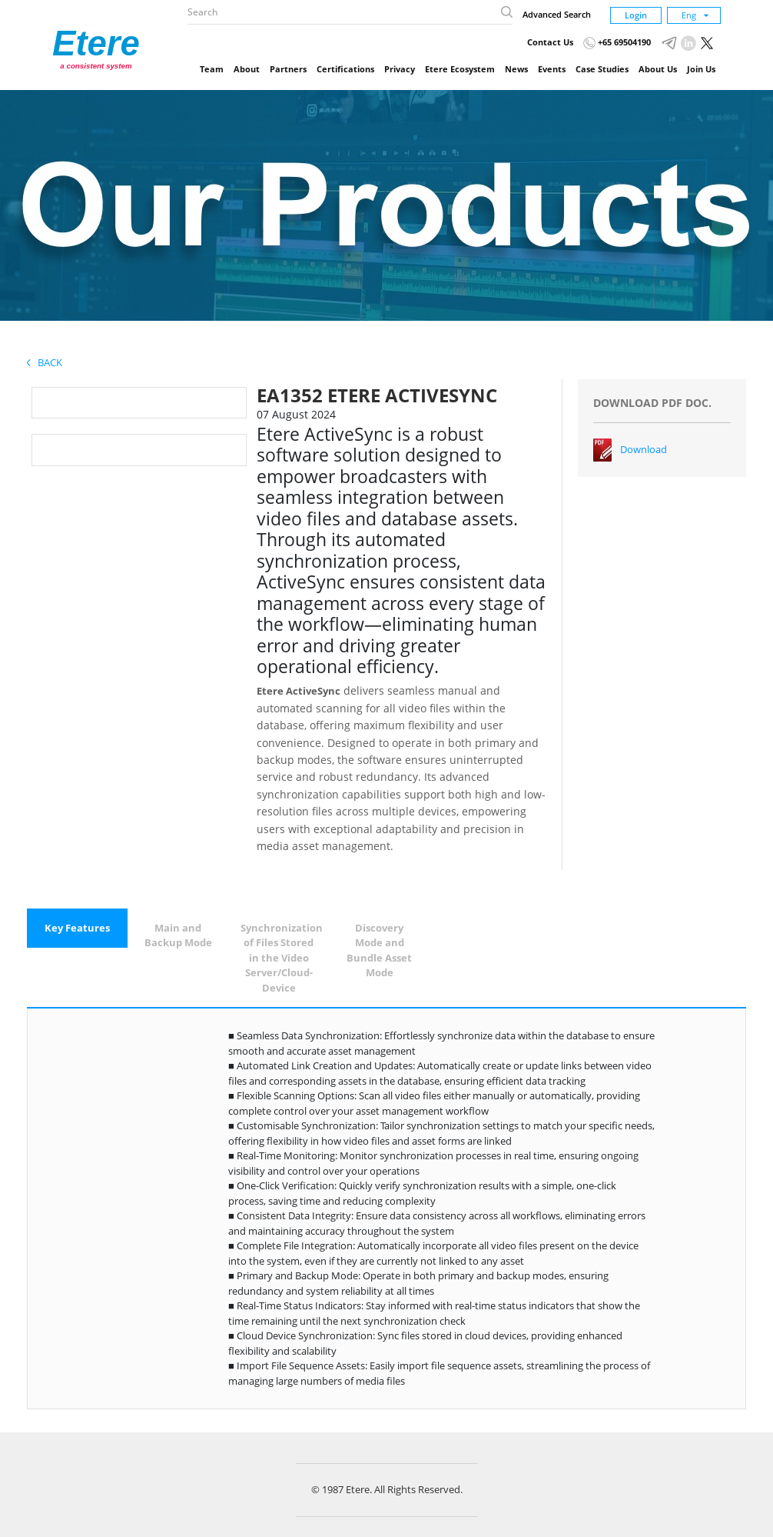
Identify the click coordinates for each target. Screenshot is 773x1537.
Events (552, 69)
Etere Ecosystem (460, 69)
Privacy (399, 69)
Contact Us (550, 42)
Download (643, 449)
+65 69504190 (617, 42)
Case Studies (602, 69)
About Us (658, 69)
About (247, 69)
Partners (288, 69)
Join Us (701, 69)
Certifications (345, 69)
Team (212, 69)
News (516, 69)
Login (636, 15)
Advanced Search (557, 14)
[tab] (77, 929)
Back (44, 362)
